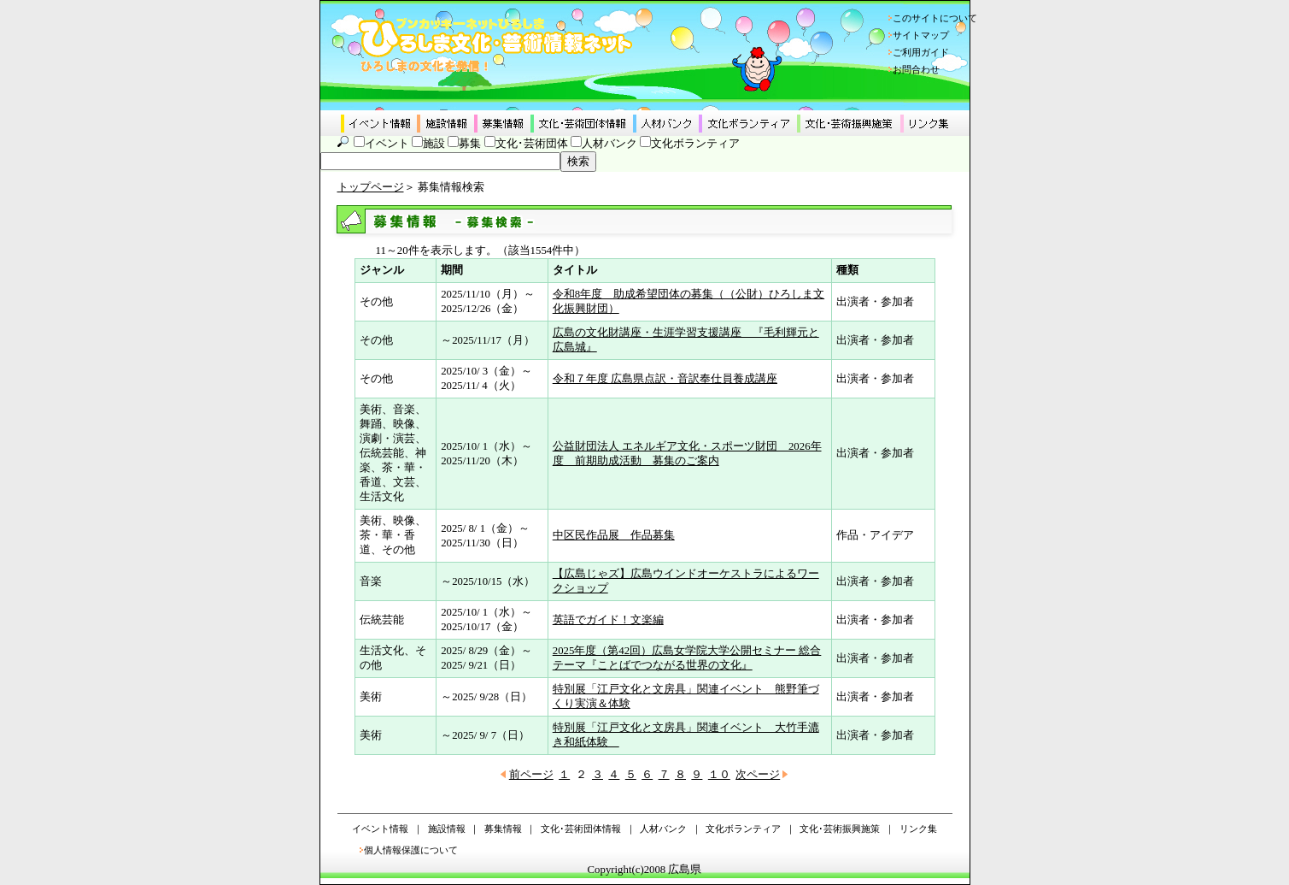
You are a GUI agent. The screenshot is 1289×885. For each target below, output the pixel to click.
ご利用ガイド (921, 52)
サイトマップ (921, 35)
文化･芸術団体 (531, 144)
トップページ (370, 187)
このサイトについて (935, 18)
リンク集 (918, 828)
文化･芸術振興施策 (840, 828)
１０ (719, 775)
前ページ (531, 775)
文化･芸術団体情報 (581, 828)
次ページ (757, 775)
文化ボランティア (695, 144)
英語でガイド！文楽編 (608, 620)
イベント (387, 144)
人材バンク (609, 144)
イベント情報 (380, 828)
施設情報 (447, 828)
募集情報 (503, 828)
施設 (434, 144)
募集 (470, 144)
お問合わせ (916, 69)
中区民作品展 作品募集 (614, 535)
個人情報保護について (411, 850)
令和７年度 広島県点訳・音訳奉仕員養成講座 (665, 379)
